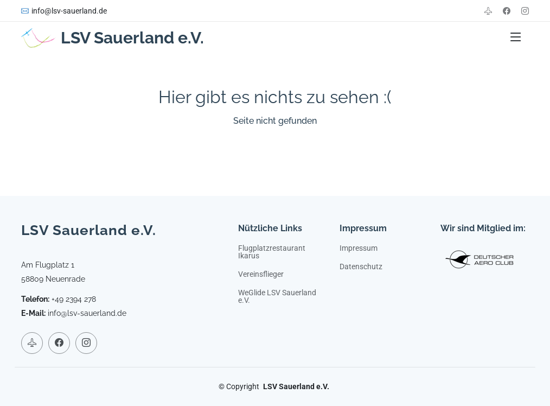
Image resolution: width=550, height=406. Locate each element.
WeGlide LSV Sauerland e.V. (277, 296)
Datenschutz (361, 266)
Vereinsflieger (261, 274)
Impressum (359, 248)
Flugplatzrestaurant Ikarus (271, 251)
